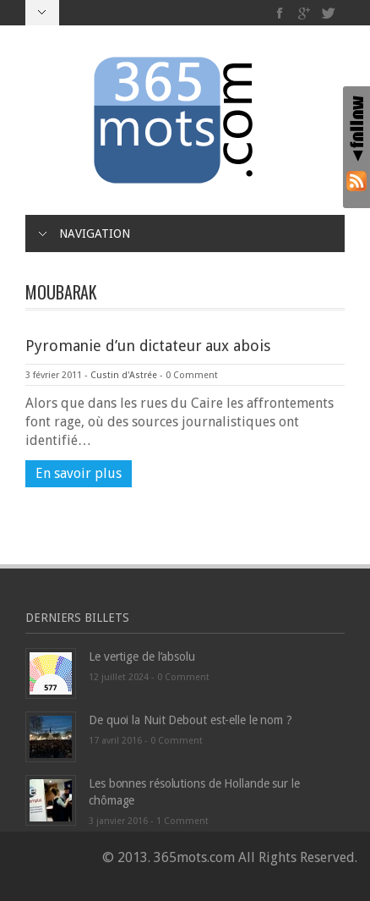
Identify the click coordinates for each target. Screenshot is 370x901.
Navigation (84, 233)
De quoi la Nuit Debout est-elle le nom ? (190, 720)
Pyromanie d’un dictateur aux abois (147, 345)
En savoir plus (78, 473)
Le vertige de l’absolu (142, 656)
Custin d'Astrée (123, 375)
